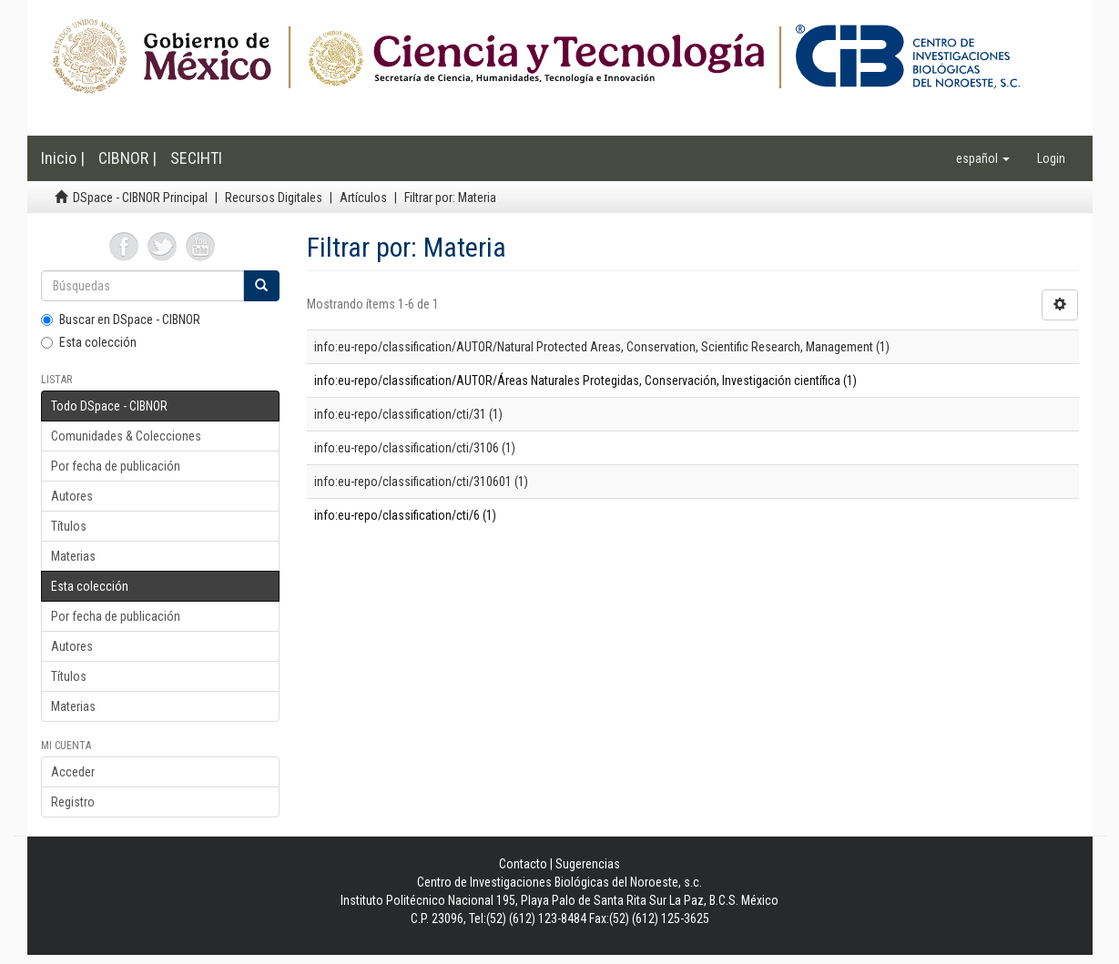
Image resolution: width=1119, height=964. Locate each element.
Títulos (68, 526)
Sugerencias (587, 864)
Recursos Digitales (273, 197)
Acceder (73, 772)
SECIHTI (196, 157)
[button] (982, 158)
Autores (72, 496)
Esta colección (89, 342)
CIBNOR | (127, 157)
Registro (73, 802)
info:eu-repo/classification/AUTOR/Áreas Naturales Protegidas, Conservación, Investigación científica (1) (585, 380)
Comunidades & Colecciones (126, 436)
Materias (73, 556)
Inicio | (63, 157)
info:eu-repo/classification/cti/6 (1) (405, 515)
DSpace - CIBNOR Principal (140, 197)
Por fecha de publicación (115, 466)
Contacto (523, 864)
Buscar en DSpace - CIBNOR (120, 319)
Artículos (363, 197)
